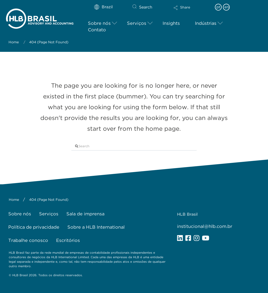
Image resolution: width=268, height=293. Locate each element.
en (226, 7)
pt (218, 7)
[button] (192, 11)
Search (145, 7)
